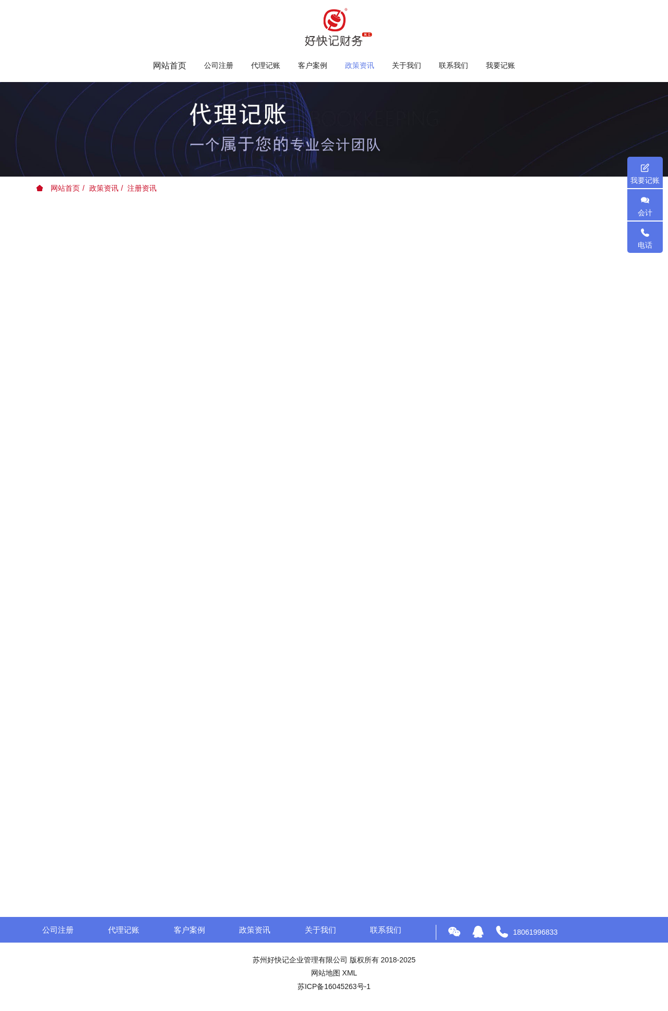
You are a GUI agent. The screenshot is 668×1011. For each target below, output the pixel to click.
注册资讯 (142, 188)
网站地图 (325, 973)
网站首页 (169, 65)
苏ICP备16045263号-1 (334, 986)
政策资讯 (103, 188)
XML (349, 973)
